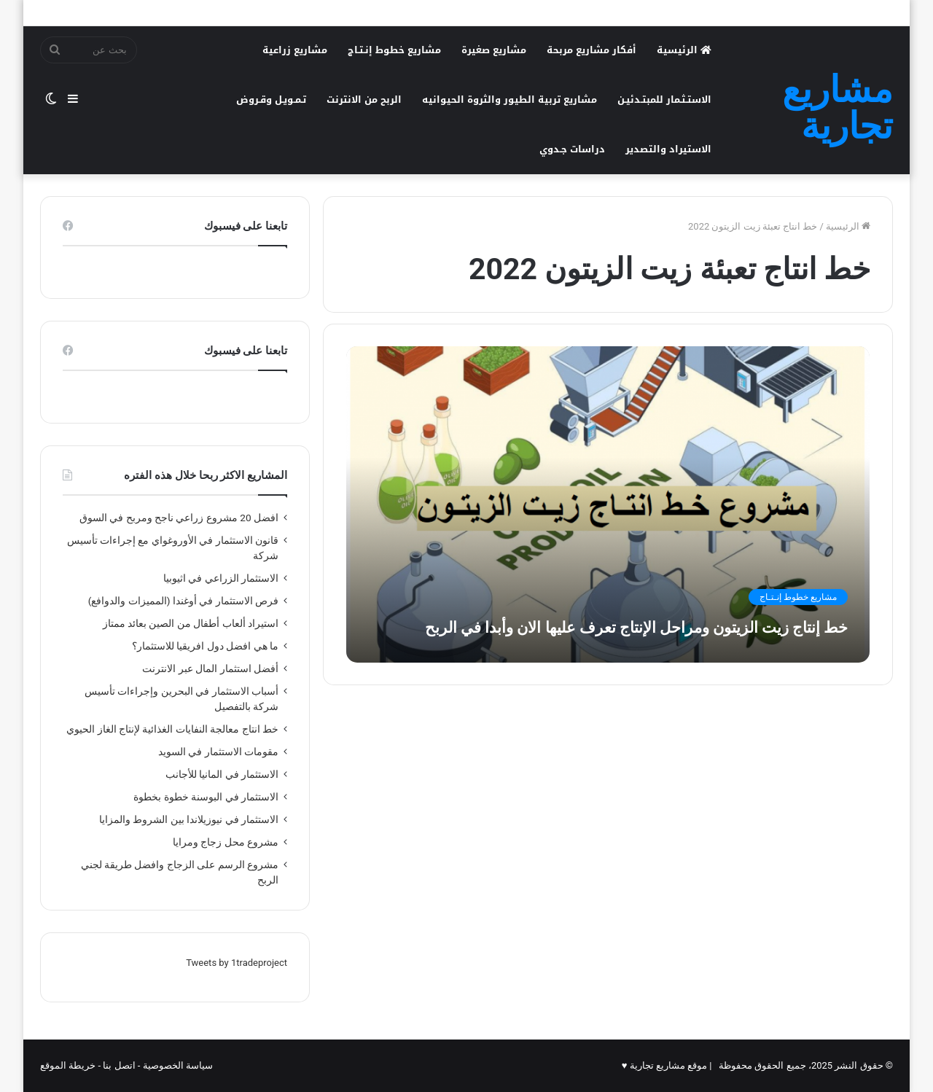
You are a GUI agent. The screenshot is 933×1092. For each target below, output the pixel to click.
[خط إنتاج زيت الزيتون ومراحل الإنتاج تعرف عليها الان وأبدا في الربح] (608, 504)
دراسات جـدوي (572, 149)
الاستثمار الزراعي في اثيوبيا (220, 578)
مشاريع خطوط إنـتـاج (394, 50)
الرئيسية (684, 50)
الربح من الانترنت (364, 99)
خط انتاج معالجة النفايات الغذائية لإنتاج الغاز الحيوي (172, 729)
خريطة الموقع (67, 1065)
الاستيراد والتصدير (668, 149)
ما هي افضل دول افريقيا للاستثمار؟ (205, 646)
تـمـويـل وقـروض (271, 99)
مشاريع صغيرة (493, 50)
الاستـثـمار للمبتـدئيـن (664, 99)
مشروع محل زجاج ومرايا (225, 842)
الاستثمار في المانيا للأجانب (221, 774)
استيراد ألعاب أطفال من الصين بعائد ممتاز (190, 623)
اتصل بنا (119, 1065)
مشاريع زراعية (294, 50)
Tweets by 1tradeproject (236, 962)
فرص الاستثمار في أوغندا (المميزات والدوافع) (183, 601)
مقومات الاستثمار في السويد (216, 751)
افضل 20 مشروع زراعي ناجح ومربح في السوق (178, 517)
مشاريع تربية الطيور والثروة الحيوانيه (509, 99)
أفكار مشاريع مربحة (591, 50)
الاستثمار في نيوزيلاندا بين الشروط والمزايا (188, 819)
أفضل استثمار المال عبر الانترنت (210, 668)
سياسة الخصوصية (178, 1065)
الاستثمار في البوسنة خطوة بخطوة (205, 797)
